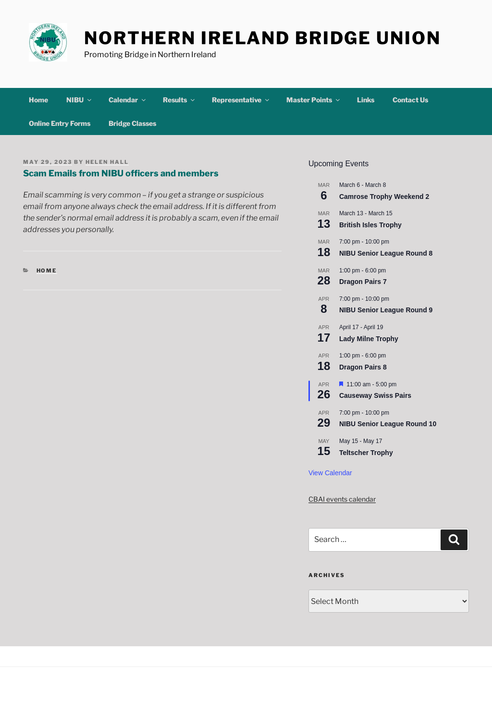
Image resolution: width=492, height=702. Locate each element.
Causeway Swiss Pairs (375, 395)
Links (365, 100)
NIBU (79, 100)
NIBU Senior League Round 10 (387, 424)
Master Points (313, 100)
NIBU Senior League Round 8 (385, 253)
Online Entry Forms (59, 123)
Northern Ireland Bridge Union (262, 38)
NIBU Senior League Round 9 (385, 310)
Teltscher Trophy (366, 452)
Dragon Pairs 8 (363, 367)
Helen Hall (107, 162)
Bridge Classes (132, 123)
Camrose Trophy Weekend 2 (384, 196)
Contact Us (410, 100)
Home (38, 100)
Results (179, 100)
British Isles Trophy (370, 225)
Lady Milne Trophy (368, 339)
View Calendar (330, 473)
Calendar (128, 100)
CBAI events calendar (342, 499)
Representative (241, 100)
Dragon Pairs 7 (363, 281)
